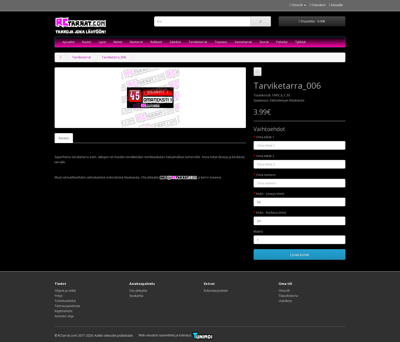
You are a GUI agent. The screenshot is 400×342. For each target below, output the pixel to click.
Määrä (258, 231)
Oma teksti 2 (265, 156)
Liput (102, 42)
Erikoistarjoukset (216, 290)
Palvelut (282, 42)
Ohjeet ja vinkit (65, 290)
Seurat (264, 42)
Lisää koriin (299, 254)
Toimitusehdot (65, 301)
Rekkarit (156, 42)
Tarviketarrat (198, 42)
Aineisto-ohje (64, 316)
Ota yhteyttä (138, 290)
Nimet (118, 42)
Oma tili (284, 290)
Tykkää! (300, 42)
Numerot (136, 42)
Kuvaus (64, 138)
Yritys (58, 296)
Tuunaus (221, 42)
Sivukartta (136, 296)
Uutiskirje (285, 301)
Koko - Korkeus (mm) (271, 212)
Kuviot (86, 42)
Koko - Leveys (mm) (270, 194)
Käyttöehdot (63, 311)
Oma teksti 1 (265, 137)
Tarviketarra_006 (114, 57)
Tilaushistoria (288, 296)
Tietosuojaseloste (67, 306)
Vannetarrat (243, 42)
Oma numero (266, 175)
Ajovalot (68, 42)
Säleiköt (175, 42)
